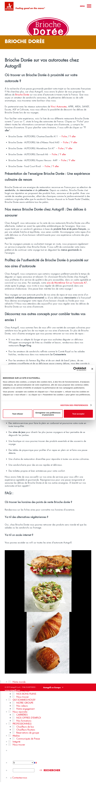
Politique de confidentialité (67, 692)
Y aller (73, 136)
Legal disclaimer (52, 692)
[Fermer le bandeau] (92, 369)
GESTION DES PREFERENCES (74, 405)
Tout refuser (17, 414)
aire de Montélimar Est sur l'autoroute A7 (67, 282)
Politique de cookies (84, 692)
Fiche (64, 136)
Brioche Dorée (22, 94)
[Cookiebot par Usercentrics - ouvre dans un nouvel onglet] (75, 369)
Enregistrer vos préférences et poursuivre (48, 414)
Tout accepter (78, 414)
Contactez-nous (19, 777)
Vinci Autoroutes (59, 106)
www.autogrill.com (12, 690)
